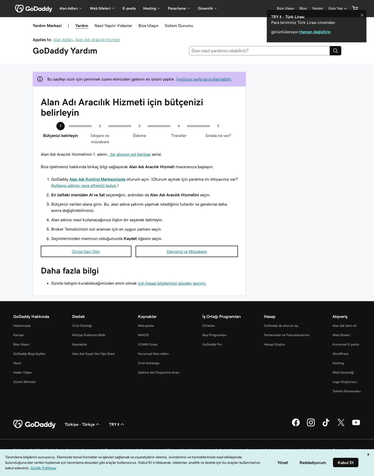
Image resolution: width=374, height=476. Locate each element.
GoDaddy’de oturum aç (281, 325)
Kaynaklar (79, 344)
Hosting (338, 363)
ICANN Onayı (147, 344)
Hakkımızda (22, 325)
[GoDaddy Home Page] (34, 424)
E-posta (129, 8)
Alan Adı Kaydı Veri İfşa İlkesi (93, 353)
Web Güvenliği (343, 372)
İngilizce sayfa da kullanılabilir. (204, 79)
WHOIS (143, 335)
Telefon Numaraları (346, 391)
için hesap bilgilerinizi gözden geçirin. (172, 283)
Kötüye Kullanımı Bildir (89, 335)
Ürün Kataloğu (148, 363)
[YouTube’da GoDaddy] (356, 425)
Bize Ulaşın (148, 25)
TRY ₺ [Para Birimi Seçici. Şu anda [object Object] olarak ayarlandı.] (117, 424)
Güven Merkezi (24, 381)
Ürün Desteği (82, 325)
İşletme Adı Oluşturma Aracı (158, 372)
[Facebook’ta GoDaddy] (295, 425)
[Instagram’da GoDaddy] (311, 425)
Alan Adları (63, 39)
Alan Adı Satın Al (344, 325)
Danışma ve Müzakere (187, 251)
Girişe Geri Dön (86, 251)
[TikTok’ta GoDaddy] (326, 425)
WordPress (340, 353)
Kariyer (18, 335)
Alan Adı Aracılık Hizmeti (97, 39)
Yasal (17, 363)
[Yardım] (317, 8)
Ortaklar (208, 325)
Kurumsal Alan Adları (153, 353)
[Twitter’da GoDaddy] (341, 425)
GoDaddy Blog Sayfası (29, 353)
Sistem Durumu (179, 25)
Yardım (81, 25)
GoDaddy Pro (212, 344)
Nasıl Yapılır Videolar (113, 25)
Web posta (146, 325)
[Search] (335, 50)
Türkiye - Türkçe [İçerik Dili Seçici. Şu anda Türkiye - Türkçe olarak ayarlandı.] (83, 424)
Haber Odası (22, 372)
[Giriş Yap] (338, 8)
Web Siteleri (341, 335)
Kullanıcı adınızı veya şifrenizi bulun (83, 185)
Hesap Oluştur (274, 344)
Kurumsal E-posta (345, 344)
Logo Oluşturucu (344, 381)
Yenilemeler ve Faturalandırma (286, 335)
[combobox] (259, 50)
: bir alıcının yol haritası (129, 154)
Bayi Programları (214, 335)
